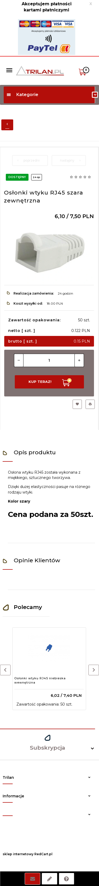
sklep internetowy (18, 854)
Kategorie (22, 94)
